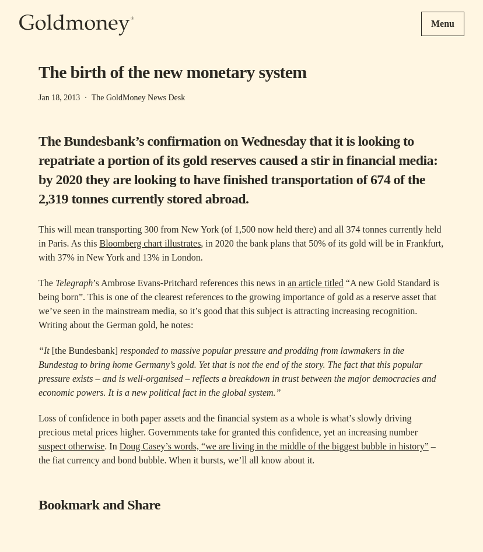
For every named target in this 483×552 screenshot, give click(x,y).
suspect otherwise (71, 446)
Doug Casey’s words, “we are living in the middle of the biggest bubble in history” (274, 446)
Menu (442, 24)
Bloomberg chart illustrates (150, 243)
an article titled (316, 283)
